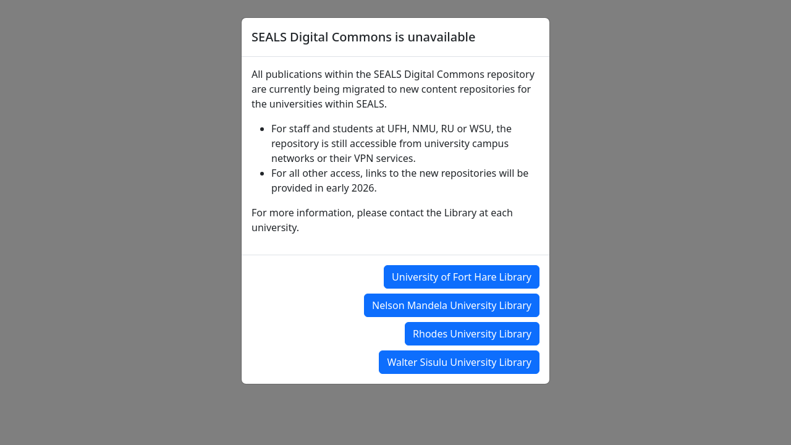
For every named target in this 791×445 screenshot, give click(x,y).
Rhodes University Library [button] (472, 334)
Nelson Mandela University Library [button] (451, 305)
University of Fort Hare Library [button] (461, 277)
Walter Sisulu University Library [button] (459, 362)
